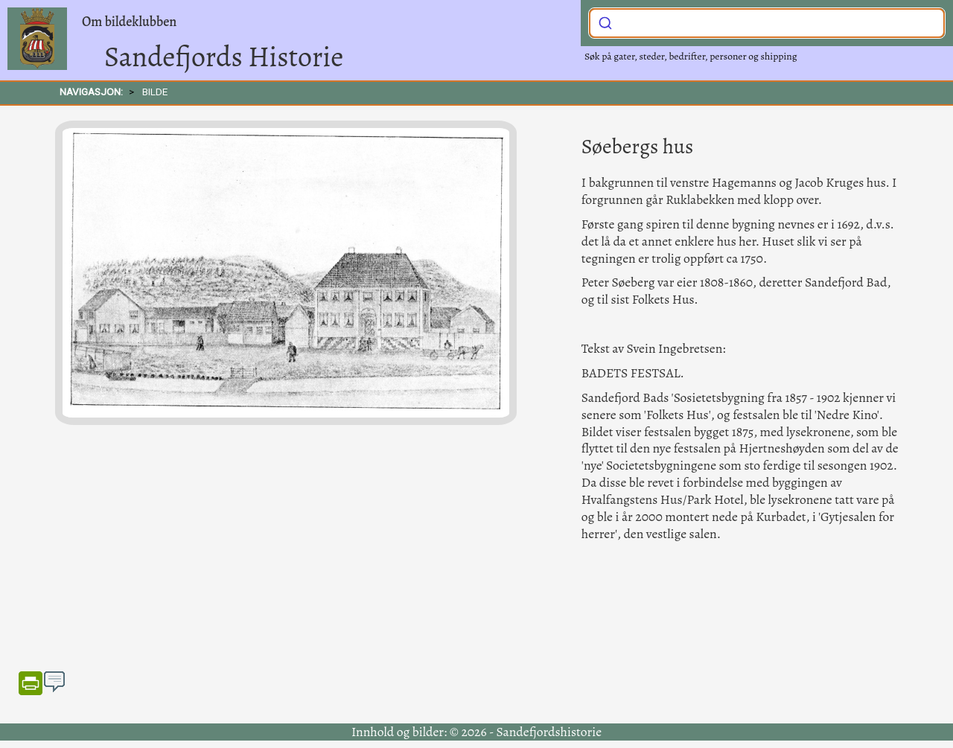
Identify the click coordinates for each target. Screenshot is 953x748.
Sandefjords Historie (223, 56)
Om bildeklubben (129, 22)
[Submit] (605, 21)
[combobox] (767, 23)
